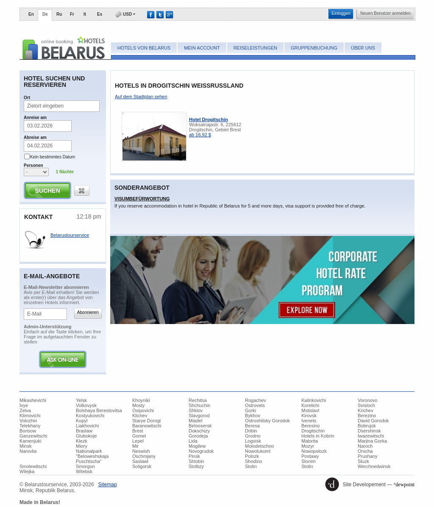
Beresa (252, 425)
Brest (137, 430)
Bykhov (252, 415)
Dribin (251, 430)
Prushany (367, 456)
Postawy (310, 456)
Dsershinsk (369, 430)
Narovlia (27, 451)
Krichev (365, 410)
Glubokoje (86, 435)
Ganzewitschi (33, 435)
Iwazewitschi (371, 435)
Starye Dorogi (146, 420)
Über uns (363, 47)
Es (99, 14)
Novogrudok (201, 451)
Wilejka (26, 471)
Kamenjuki (30, 440)
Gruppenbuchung (314, 47)
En (31, 14)
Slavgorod (199, 415)
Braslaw (84, 430)
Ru (59, 14)
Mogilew (197, 446)
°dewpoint (404, 485)
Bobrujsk (367, 425)
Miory (81, 446)
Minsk (25, 446)
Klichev (139, 415)
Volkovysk (86, 405)
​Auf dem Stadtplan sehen (141, 96)
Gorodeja (198, 435)
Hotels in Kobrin (317, 435)
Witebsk (84, 471)
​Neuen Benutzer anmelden (385, 13)
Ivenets (308, 420)
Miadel (195, 420)
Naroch (365, 446)
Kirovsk (309, 415)
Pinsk (194, 456)
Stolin (251, 466)
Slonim (308, 461)
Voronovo (367, 400)
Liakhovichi (87, 425)
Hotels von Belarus (143, 47)
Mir (135, 446)
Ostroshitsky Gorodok (267, 420)
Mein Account (202, 47)
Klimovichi (30, 415)
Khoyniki (141, 400)
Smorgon (85, 466)
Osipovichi (143, 410)
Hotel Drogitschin (208, 119)
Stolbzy (196, 466)
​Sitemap (107, 485)
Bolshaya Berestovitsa (99, 410)
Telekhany (30, 425)
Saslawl (140, 461)
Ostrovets (255, 405)
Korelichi (310, 405)
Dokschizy (199, 430)
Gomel (139, 435)
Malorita (309, 440)
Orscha (365, 451)
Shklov (196, 410)
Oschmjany (144, 456)
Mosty (138, 405)
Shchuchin (199, 405)
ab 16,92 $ (200, 134)
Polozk (252, 456)
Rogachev (255, 400)
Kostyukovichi (90, 415)
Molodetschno (259, 446)
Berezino (367, 415)
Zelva (25, 410)
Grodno (253, 435)
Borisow (27, 430)
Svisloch (366, 405)
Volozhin (28, 420)
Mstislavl (310, 410)
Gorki (250, 410)
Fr (72, 14)
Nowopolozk (314, 451)
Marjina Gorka (372, 440)
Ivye (23, 405)
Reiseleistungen (255, 47)
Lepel (138, 440)
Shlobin (196, 461)
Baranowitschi (146, 425)
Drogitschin (313, 430)
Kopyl (82, 420)
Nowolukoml (257, 451)
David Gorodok (373, 420)
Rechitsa (198, 400)
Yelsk (81, 400)
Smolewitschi (33, 466)
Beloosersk (200, 425)
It (84, 14)
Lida (193, 440)
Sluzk (363, 461)
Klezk (81, 440)
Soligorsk (141, 466)
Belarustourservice (69, 235)
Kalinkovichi (313, 400)
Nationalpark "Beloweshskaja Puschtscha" (92, 456)
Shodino (253, 461)
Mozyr (307, 446)
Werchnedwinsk (374, 466)
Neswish (141, 451)
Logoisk (253, 440)
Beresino (310, 425)
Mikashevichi (32, 400)
